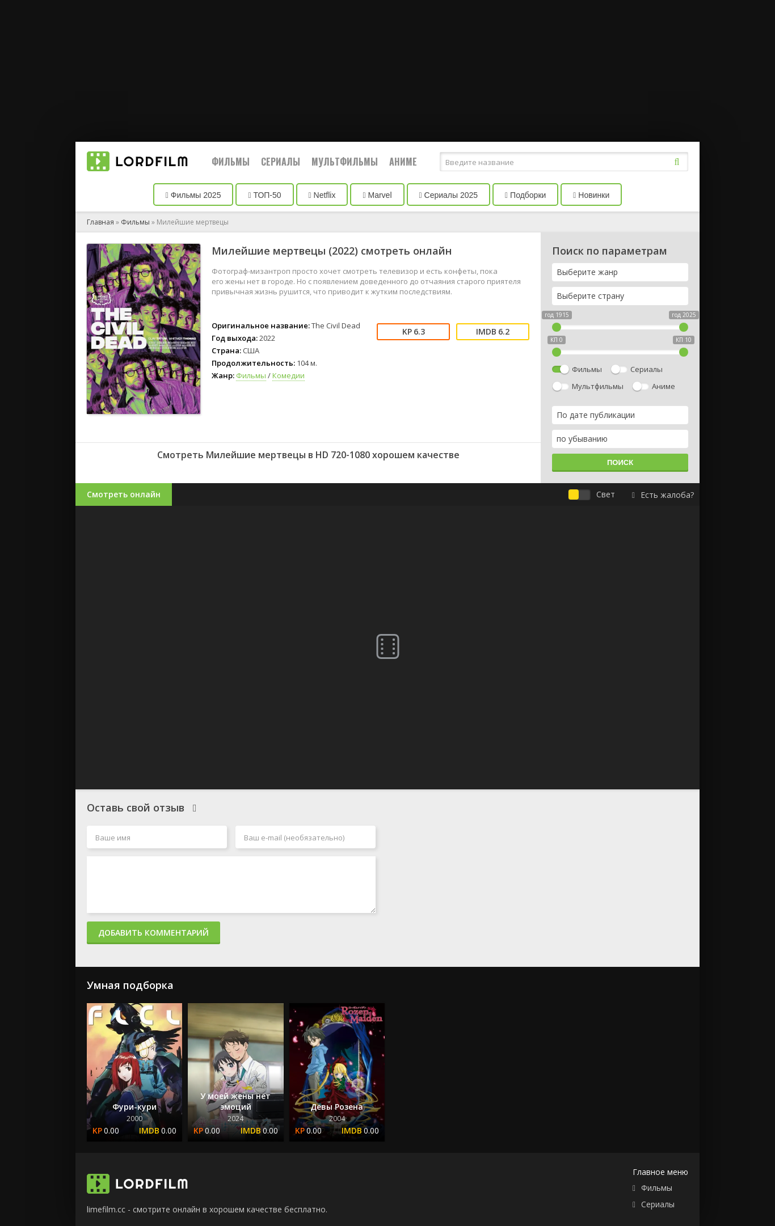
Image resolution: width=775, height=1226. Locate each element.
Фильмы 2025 (193, 195)
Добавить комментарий (153, 932)
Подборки (525, 195)
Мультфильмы (344, 161)
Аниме (403, 161)
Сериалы (280, 161)
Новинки (591, 195)
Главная (100, 222)
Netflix (322, 195)
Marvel (377, 195)
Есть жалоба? (663, 494)
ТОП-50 (264, 195)
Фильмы (231, 161)
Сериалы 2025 (448, 195)
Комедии (288, 375)
